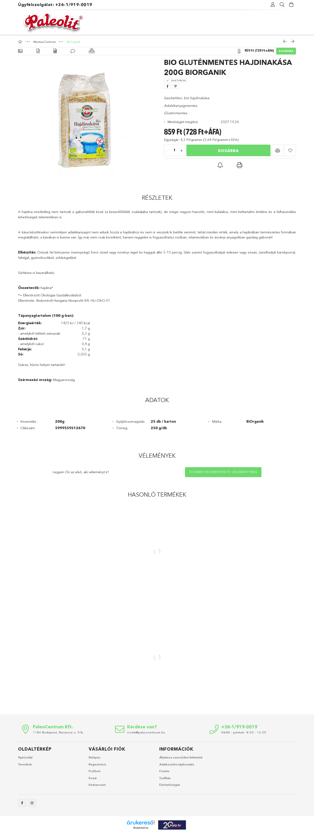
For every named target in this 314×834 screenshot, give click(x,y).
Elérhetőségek (169, 784)
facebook (22, 803)
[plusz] (181, 150)
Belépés (94, 757)
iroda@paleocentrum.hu (146, 732)
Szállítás (165, 778)
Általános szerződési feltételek (181, 757)
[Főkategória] (20, 42)
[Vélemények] (73, 51)
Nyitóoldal (25, 757)
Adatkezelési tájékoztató (176, 764)
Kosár (93, 778)
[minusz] (167, 150)
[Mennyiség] (174, 150)
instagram (32, 803)
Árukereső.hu (140, 827)
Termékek (25, 764)
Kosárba (286, 51)
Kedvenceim (97, 784)
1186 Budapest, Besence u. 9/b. (58, 732)
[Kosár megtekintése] (291, 4)
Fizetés (164, 771)
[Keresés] (282, 4)
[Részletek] (38, 51)
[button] (277, 150)
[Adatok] (55, 51)
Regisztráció (97, 764)
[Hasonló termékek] (91, 51)
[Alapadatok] (20, 51)
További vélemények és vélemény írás (223, 472)
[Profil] (272, 4)
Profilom (94, 771)
